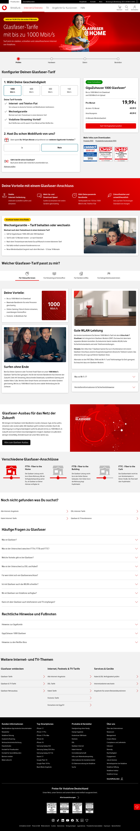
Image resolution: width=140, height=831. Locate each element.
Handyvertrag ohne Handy (81, 728)
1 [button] (74, 139)
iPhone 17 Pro (41, 732)
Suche (74, 767)
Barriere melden (7, 756)
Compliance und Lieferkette (116, 742)
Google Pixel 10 (42, 760)
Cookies (53, 826)
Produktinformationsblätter (94, 826)
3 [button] (40, 119)
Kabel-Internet (77, 749)
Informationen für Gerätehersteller (83, 760)
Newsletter (5, 732)
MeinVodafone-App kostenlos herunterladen (17, 728)
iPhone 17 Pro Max (43, 735)
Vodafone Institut (112, 771)
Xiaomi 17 (40, 756)
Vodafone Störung (8, 735)
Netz (100, 2)
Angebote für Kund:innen (64, 7)
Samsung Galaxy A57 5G (45, 753)
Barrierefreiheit (116, 826)
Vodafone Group (112, 774)
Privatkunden (14, 2)
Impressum (107, 826)
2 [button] (125, 87)
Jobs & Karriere (112, 760)
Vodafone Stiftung (113, 767)
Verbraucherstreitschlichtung (11, 742)
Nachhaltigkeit (112, 753)
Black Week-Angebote (44, 767)
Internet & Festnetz (33, 7)
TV (47, 7)
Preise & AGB (36, 826)
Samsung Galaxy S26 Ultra (45, 749)
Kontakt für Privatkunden (10, 749)
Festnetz (75, 739)
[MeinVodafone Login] (135, 8)
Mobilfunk (15, 7)
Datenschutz (60, 826)
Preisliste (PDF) (88, 141)
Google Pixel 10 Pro (43, 764)
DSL (73, 742)
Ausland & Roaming (8, 739)
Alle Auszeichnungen (70, 797)
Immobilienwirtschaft (79, 753)
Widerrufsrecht (7, 760)
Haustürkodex (6, 746)
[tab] (27, 275)
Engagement (111, 756)
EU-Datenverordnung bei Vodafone (83, 764)
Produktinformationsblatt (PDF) (105, 141)
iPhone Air (40, 739)
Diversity (110, 749)
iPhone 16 (40, 742)
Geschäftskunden (29, 2)
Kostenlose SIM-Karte (79, 735)
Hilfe (83, 7)
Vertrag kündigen (71, 826)
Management (111, 735)
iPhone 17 (40, 728)
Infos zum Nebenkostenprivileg (82, 756)
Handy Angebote (77, 732)
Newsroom (110, 732)
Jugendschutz (81, 826)
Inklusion (110, 746)
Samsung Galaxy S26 (44, 746)
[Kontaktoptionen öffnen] (137, 807)
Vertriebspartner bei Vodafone (117, 764)
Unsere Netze (111, 739)
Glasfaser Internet (78, 746)
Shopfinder (83, 2)
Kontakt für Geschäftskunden (11, 753)
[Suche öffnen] (127, 8)
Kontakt (93, 2)
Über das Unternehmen (115, 728)
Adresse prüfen (9, 166)
